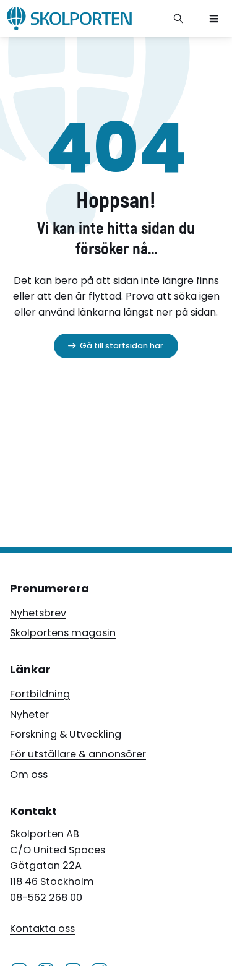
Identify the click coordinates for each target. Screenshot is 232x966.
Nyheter (29, 714)
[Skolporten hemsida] (69, 18)
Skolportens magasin (63, 633)
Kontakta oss (42, 929)
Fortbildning (40, 694)
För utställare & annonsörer (78, 754)
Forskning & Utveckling (65, 734)
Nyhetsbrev (38, 613)
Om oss (29, 774)
